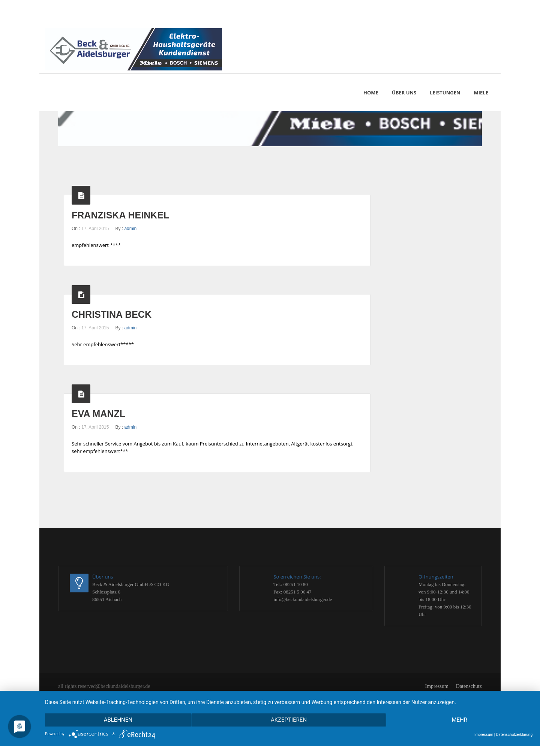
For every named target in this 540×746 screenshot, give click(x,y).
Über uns (404, 92)
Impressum (436, 686)
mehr (460, 720)
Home (370, 92)
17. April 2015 (95, 228)
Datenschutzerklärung (514, 735)
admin (130, 228)
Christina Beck (112, 314)
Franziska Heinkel (120, 215)
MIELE (481, 92)
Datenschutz (469, 686)
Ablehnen (118, 720)
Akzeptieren (289, 720)
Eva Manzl (98, 413)
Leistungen (445, 92)
